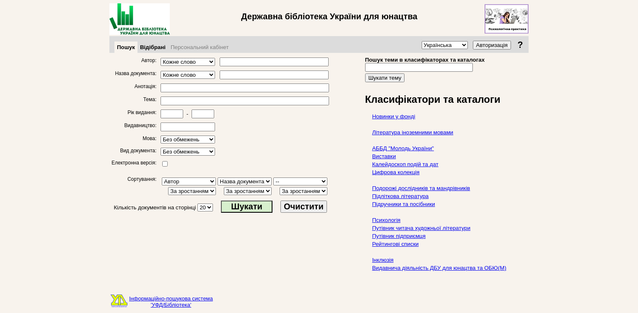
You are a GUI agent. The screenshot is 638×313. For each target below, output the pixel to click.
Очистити (304, 206)
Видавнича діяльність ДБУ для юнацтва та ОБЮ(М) (439, 268)
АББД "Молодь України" (403, 148)
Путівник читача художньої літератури (421, 228)
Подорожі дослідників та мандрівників (421, 188)
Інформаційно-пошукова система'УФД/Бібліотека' (171, 301)
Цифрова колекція (396, 172)
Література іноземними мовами (413, 132)
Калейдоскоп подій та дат (405, 164)
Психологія (386, 220)
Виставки (384, 156)
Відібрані (153, 47)
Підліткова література (400, 196)
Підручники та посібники (403, 204)
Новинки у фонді (393, 116)
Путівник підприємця (399, 236)
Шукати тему (385, 78)
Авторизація (492, 45)
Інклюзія (383, 260)
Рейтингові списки (395, 244)
